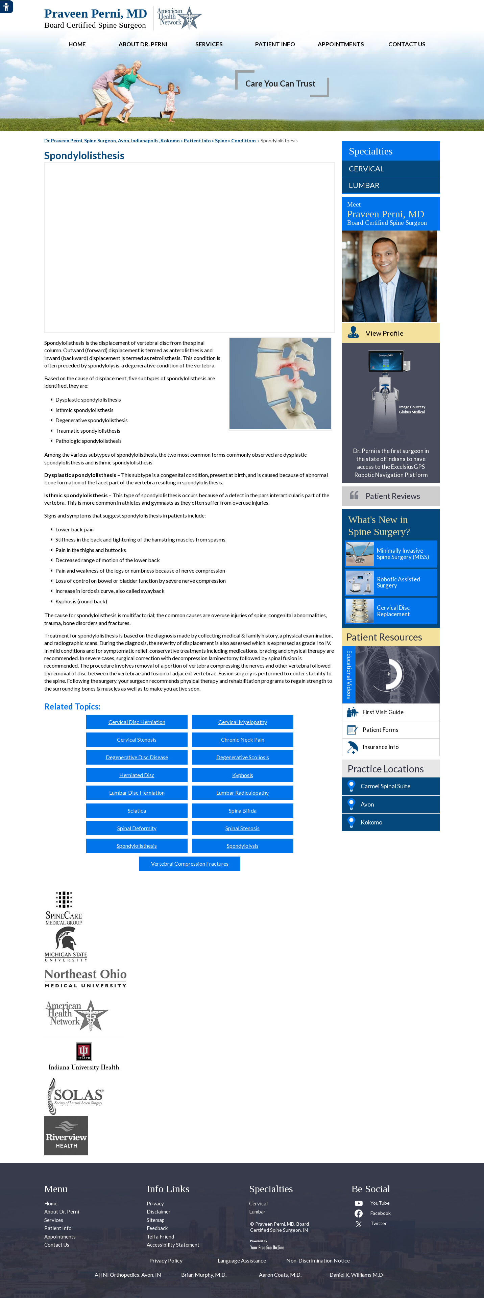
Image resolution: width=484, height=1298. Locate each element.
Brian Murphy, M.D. (203, 1274)
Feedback (157, 1228)
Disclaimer (159, 1211)
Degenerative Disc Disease (137, 757)
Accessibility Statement (173, 1245)
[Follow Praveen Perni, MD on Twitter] (373, 1225)
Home (77, 44)
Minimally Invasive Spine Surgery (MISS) (403, 553)
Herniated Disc (136, 775)
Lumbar (364, 185)
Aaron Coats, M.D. (280, 1274)
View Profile (385, 333)
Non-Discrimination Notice (318, 1260)
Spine (221, 140)
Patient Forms (380, 729)
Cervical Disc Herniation (136, 722)
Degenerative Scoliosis (242, 757)
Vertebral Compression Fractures (189, 863)
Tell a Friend (160, 1236)
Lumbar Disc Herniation (137, 792)
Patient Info (275, 44)
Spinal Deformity (136, 828)
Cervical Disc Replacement (393, 611)
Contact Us (407, 44)
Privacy (155, 1203)
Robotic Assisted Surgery (398, 582)
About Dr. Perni (143, 44)
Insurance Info (381, 746)
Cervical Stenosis (136, 739)
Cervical (366, 168)
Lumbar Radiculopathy (242, 792)
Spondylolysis (243, 845)
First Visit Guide (383, 712)
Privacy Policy (166, 1260)
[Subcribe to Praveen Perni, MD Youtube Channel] (373, 1204)
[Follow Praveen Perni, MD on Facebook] (373, 1214)
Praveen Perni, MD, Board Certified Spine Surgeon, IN (279, 1227)
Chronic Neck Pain (242, 739)
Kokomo (371, 822)
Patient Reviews (393, 496)
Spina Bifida (243, 810)
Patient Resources (384, 637)
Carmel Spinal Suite (386, 786)
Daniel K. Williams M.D (356, 1274)
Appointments (341, 44)
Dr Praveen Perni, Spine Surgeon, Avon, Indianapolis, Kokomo (112, 140)
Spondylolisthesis (137, 845)
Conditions (244, 140)
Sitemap (156, 1220)
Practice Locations (385, 768)
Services (209, 44)
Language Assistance (242, 1260)
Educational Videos (349, 674)
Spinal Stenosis (242, 828)
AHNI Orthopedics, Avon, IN (128, 1274)
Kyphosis (242, 775)
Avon (367, 804)
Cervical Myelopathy (242, 722)
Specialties (371, 151)
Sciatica (137, 810)
